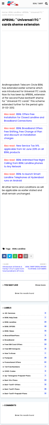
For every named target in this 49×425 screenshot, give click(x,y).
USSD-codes (25, 371)
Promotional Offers (25, 362)
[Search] (46, 3)
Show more (40, 285)
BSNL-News (25, 331)
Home (4, 12)
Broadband (25, 340)
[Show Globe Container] (3, 3)
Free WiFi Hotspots (25, 349)
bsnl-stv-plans (25, 380)
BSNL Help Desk (25, 317)
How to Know (25, 353)
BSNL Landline (15, 12)
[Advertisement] (24, 57)
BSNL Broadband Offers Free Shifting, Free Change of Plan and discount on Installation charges (23, 133)
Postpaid (25, 358)
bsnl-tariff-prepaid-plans (25, 393)
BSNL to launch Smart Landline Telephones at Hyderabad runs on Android (24, 177)
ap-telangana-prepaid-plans (25, 375)
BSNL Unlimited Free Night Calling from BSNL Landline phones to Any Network (24, 163)
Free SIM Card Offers (25, 344)
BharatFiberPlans (25, 335)
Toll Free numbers (25, 367)
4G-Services (25, 313)
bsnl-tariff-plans (25, 389)
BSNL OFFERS (25, 326)
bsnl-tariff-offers (25, 384)
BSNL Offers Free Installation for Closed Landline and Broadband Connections (24, 117)
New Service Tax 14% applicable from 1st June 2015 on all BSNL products (24, 149)
